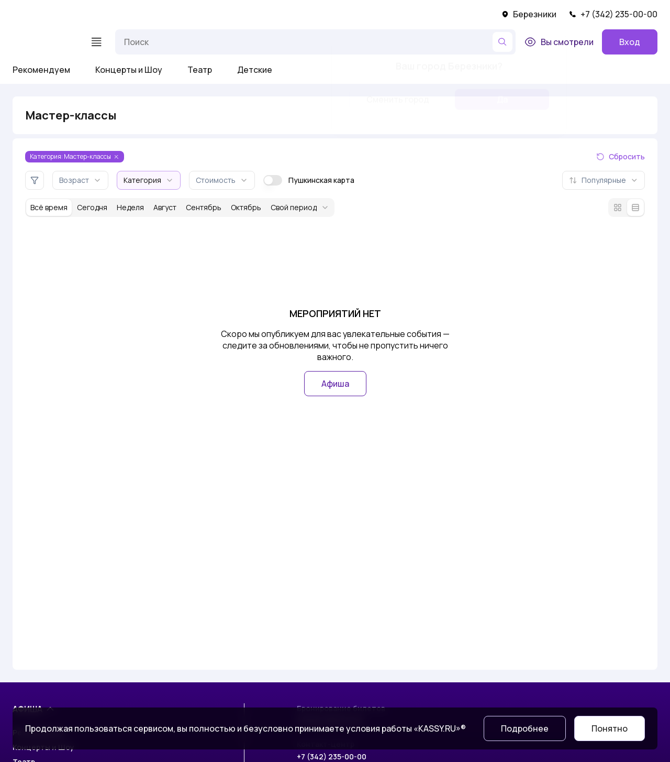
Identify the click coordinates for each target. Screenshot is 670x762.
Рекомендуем (41, 69)
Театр (199, 69)
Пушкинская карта (308, 180)
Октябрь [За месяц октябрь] (246, 207)
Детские (254, 69)
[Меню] (96, 41)
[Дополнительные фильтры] (34, 180)
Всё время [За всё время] (49, 207)
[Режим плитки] (617, 207)
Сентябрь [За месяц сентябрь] (203, 207)
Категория (149, 180)
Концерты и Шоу (128, 69)
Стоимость (222, 180)
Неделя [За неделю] (130, 207)
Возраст (80, 180)
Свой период (300, 207)
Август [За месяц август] (164, 207)
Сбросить (620, 156)
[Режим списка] (635, 207)
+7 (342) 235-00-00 (613, 14)
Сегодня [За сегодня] (92, 207)
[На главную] (45, 41)
